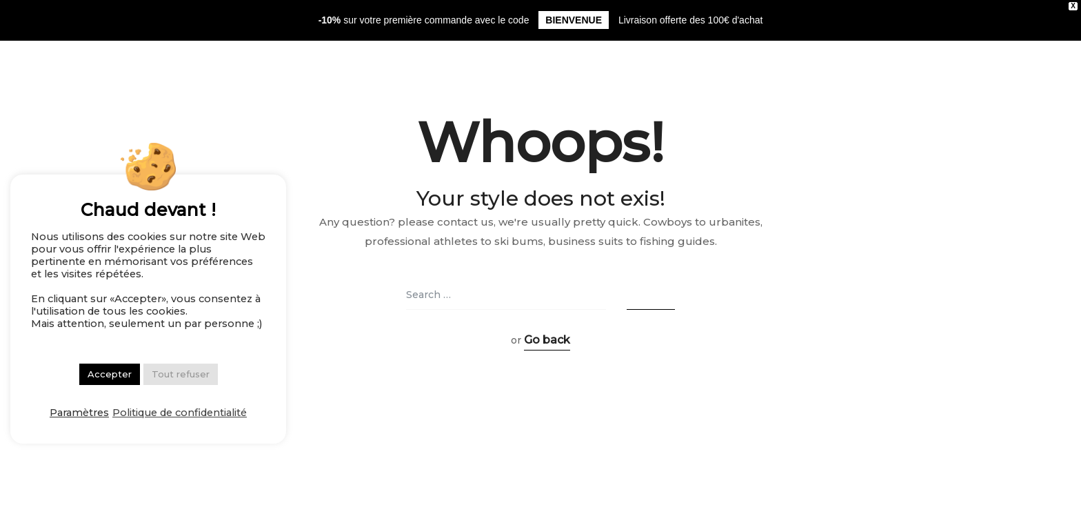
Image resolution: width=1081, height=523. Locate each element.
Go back (547, 339)
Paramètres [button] (79, 412)
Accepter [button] (110, 373)
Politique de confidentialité (179, 412)
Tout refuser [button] (181, 373)
